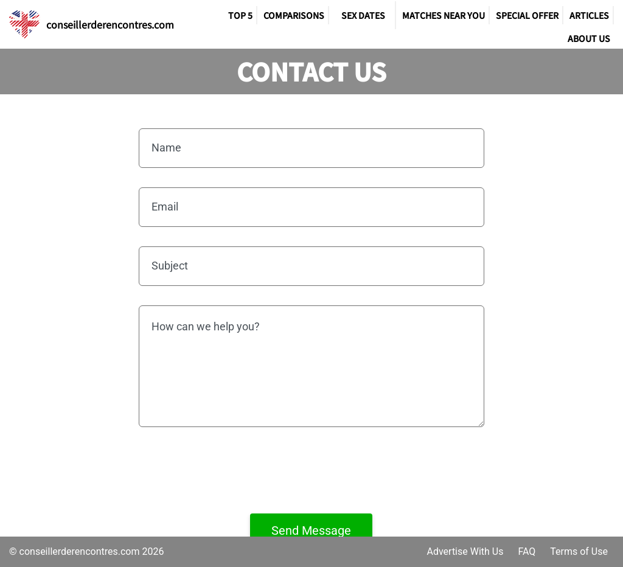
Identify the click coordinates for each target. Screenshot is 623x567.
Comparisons (293, 15)
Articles (589, 15)
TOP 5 (240, 15)
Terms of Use (579, 551)
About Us (589, 38)
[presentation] (311, 470)
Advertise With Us (464, 551)
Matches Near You (443, 15)
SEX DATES (363, 15)
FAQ (526, 551)
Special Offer (527, 15)
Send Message (311, 530)
